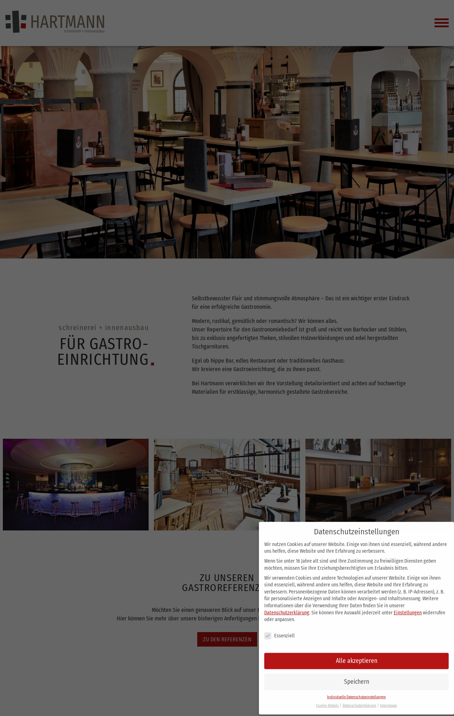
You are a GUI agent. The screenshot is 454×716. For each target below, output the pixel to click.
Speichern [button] (356, 675)
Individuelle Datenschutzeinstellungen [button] (356, 690)
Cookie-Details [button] (327, 699)
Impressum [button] (388, 699)
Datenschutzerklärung (286, 606)
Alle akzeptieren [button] (356, 654)
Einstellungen (408, 606)
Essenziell (279, 629)
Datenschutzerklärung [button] (360, 699)
